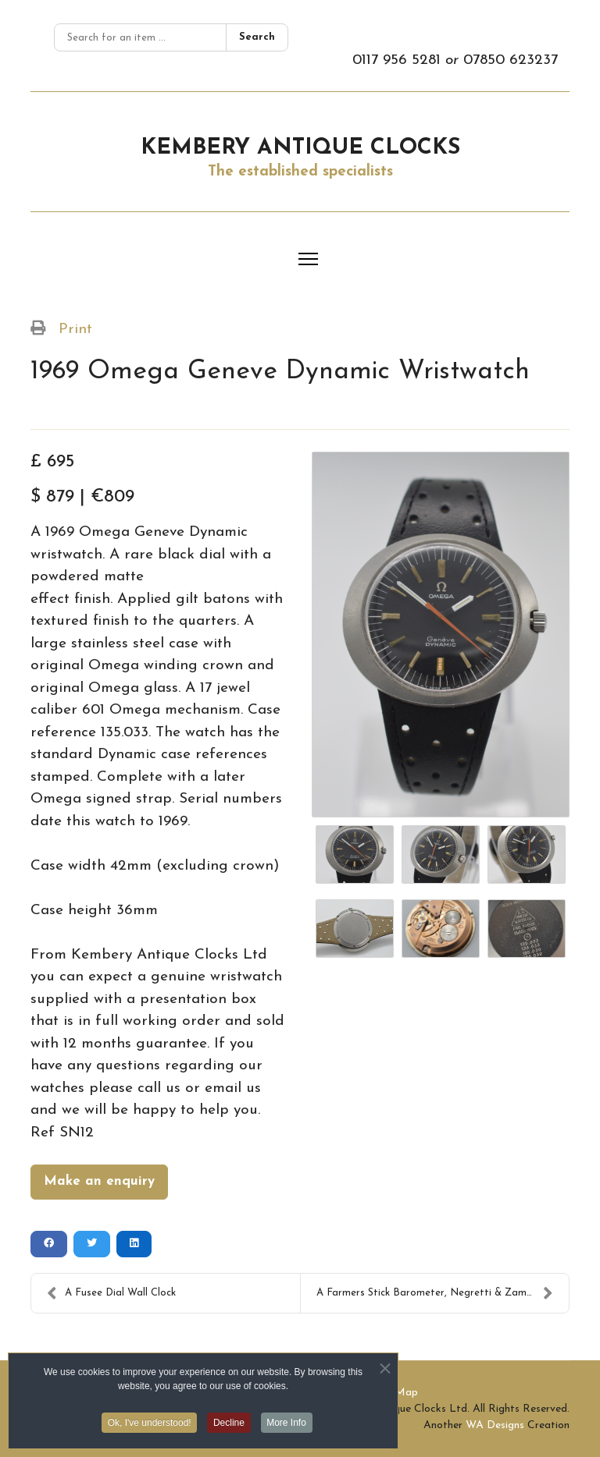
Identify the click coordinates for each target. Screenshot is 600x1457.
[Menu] (308, 259)
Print (75, 329)
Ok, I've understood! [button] (149, 1426)
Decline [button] (229, 1426)
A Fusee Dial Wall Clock (111, 1293)
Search (257, 37)
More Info (288, 1426)
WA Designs (495, 1425)
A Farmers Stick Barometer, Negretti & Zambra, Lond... (442, 1293)
